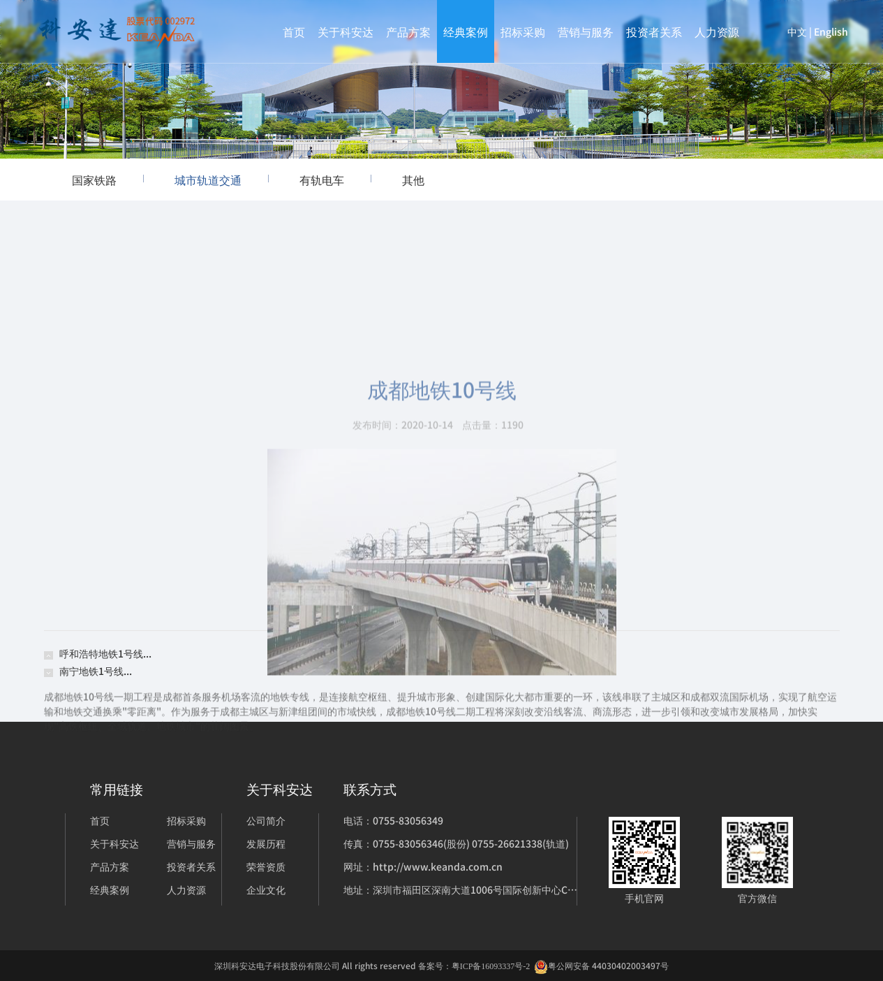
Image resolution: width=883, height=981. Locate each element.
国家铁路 (108, 179)
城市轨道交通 (222, 179)
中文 (797, 31)
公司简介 (265, 820)
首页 (294, 31)
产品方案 (408, 31)
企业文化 (265, 889)
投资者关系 (654, 31)
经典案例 (465, 31)
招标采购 (522, 31)
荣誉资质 (265, 866)
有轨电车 (335, 179)
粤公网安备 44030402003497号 (601, 966)
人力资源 (717, 31)
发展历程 (265, 843)
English (831, 31)
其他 (413, 179)
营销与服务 (586, 31)
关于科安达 (345, 31)
